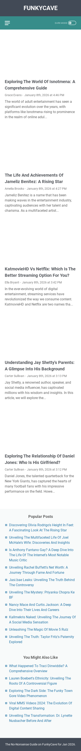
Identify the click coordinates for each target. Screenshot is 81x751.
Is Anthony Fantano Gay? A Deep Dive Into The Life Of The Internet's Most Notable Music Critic (41, 555)
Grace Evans (13, 95)
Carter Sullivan (14, 376)
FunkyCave (41, 8)
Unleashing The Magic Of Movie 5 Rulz (38, 629)
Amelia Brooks (14, 188)
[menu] (10, 23)
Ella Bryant (12, 282)
